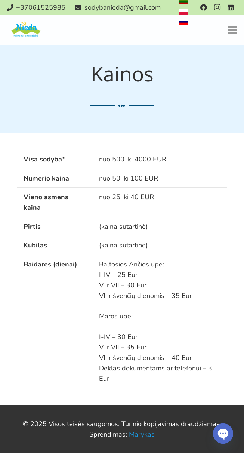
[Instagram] (217, 7)
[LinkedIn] (230, 7)
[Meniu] (233, 30)
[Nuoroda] (26, 30)
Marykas (142, 434)
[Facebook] (203, 7)
